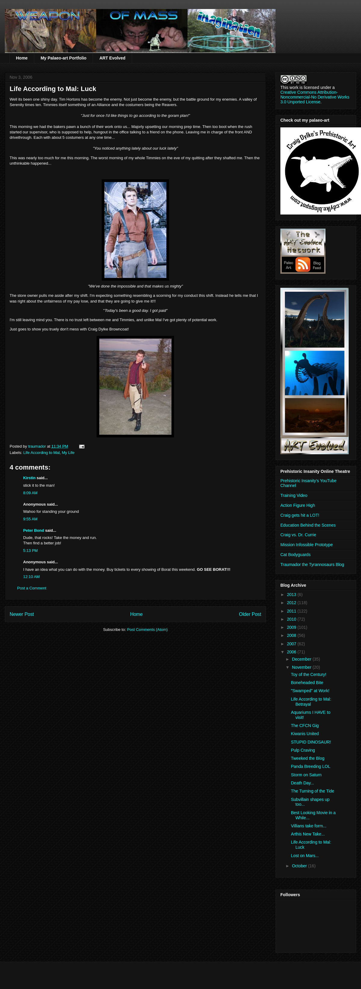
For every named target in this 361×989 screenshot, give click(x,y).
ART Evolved (112, 58)
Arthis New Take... (308, 834)
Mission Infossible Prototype (306, 544)
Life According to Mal (41, 452)
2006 (292, 652)
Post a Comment (31, 588)
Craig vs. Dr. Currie (298, 534)
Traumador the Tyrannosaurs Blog (312, 564)
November (302, 667)
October (300, 865)
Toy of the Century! (308, 674)
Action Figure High (297, 505)
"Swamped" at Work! (310, 690)
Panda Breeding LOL (310, 766)
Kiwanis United (305, 733)
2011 (292, 611)
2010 (292, 619)
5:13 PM (30, 550)
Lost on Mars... (305, 855)
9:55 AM (30, 519)
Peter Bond (33, 530)
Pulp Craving (303, 750)
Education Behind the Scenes (308, 525)
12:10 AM (31, 576)
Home (22, 58)
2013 (292, 594)
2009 (292, 627)
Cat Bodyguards (295, 554)
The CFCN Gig (305, 725)
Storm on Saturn (306, 774)
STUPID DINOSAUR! (311, 742)
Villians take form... (308, 825)
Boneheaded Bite (307, 682)
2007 (292, 643)
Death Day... (302, 783)
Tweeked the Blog (307, 758)
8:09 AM (30, 493)
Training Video (293, 495)
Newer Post (22, 614)
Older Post (250, 614)
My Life (68, 452)
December (302, 659)
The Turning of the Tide (312, 791)
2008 (292, 635)
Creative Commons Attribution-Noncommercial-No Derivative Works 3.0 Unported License (314, 97)
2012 (292, 602)
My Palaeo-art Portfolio (63, 58)
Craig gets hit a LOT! (299, 515)
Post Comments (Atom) (147, 629)
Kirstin (29, 478)
